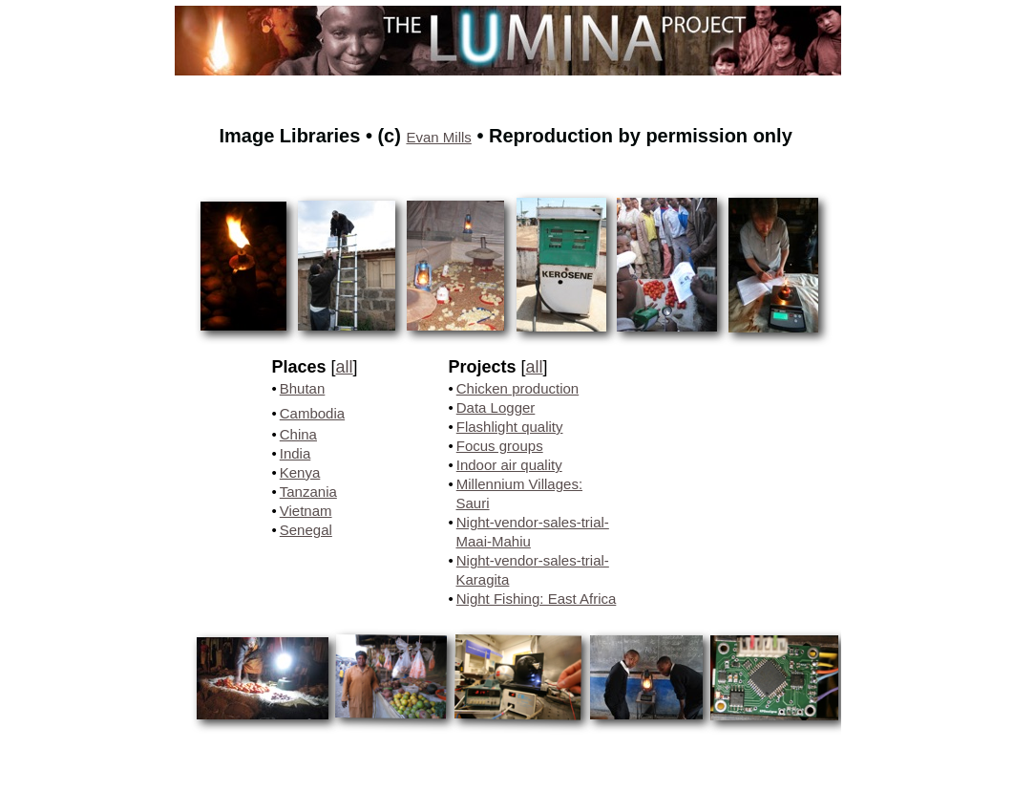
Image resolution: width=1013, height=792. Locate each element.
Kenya (300, 472)
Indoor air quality (509, 465)
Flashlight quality (509, 426)
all (344, 366)
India (295, 453)
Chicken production (517, 388)
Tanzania (308, 491)
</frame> (737, 744)
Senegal (306, 530)
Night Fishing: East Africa (536, 598)
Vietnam (306, 511)
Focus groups (499, 446)
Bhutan (303, 388)
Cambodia (312, 413)
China (298, 434)
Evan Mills (438, 137)
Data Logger (496, 407)
